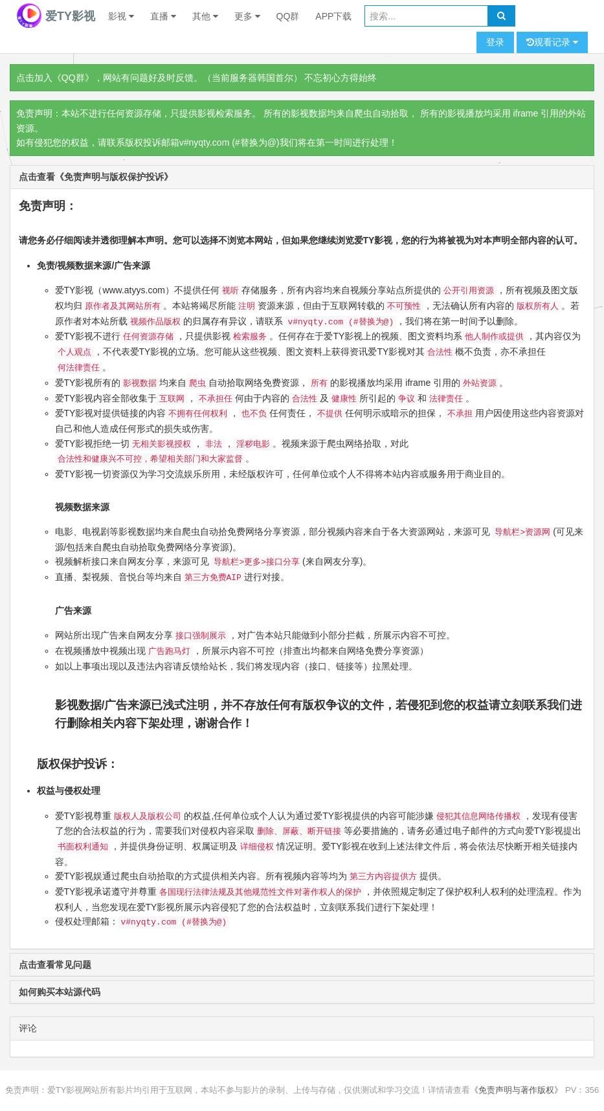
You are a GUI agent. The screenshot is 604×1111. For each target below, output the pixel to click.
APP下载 (333, 16)
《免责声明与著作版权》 (516, 1090)
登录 (495, 42)
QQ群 (288, 16)
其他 (205, 16)
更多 (247, 16)
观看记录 (552, 42)
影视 (121, 16)
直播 (163, 16)
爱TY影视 (55, 16)
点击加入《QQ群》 (55, 78)
